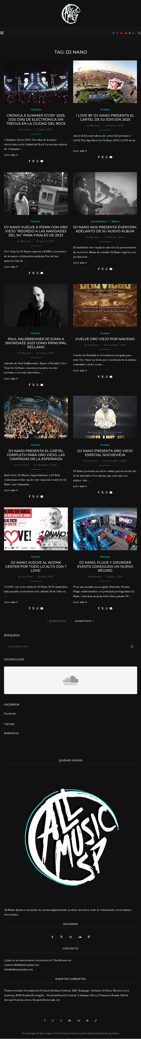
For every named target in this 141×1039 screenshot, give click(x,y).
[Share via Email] (42, 161)
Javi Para (93, 345)
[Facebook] (110, 33)
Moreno (95, 125)
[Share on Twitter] (33, 161)
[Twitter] (113, 33)
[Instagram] (117, 33)
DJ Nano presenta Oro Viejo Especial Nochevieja (105, 453)
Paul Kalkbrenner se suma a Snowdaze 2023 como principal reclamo (36, 343)
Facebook (10, 713)
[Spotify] (130, 33)
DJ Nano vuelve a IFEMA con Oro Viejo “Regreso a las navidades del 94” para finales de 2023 (36, 231)
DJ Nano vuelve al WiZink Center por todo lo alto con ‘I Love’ (35, 567)
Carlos (27, 129)
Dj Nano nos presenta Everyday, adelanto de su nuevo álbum (105, 229)
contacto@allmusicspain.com (21, 964)
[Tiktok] (133, 33)
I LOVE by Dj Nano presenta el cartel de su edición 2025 (105, 118)
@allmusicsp (11, 733)
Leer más (11, 155)
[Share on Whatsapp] (37, 161)
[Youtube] (121, 33)
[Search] (139, 33)
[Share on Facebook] (29, 161)
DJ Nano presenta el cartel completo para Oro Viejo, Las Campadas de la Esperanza (36, 455)
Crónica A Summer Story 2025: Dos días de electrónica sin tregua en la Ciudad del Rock (36, 120)
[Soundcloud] (125, 33)
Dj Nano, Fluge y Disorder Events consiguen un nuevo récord (105, 567)
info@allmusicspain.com (18, 969)
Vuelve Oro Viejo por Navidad (105, 339)
